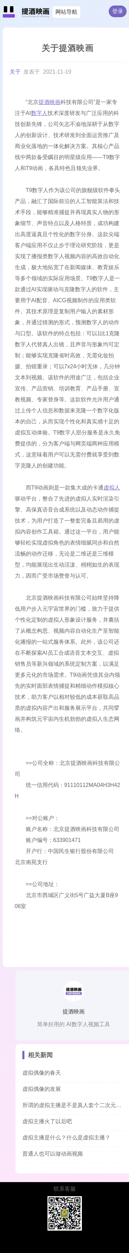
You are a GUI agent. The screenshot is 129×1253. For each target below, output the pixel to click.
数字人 (39, 113)
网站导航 (66, 12)
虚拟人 (112, 488)
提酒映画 (50, 102)
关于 (16, 72)
